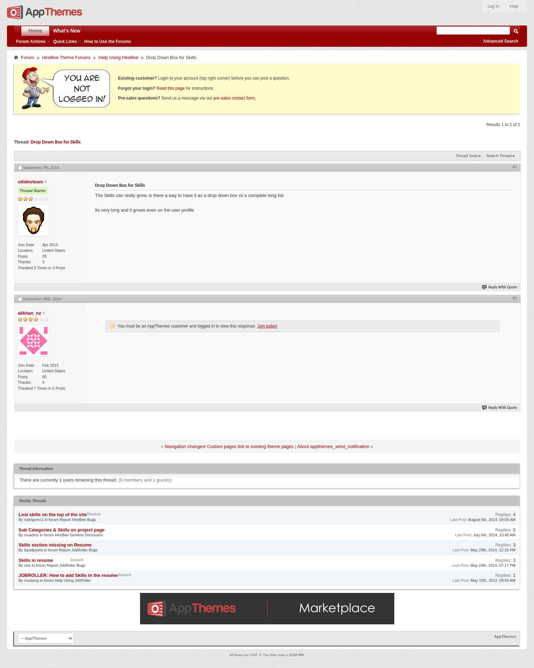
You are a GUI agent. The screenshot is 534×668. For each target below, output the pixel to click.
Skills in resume (36, 560)
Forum (27, 57)
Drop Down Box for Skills (56, 142)
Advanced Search (500, 41)
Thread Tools (467, 156)
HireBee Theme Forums (66, 57)
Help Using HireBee (118, 57)
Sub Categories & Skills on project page (61, 530)
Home (35, 31)
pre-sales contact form (234, 98)
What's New (66, 31)
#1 (515, 166)
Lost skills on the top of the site (53, 514)
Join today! (267, 326)
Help (514, 6)
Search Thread (499, 156)
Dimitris (94, 514)
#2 (515, 298)
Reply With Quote (500, 287)
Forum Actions (30, 41)
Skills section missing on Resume (55, 545)
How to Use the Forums (107, 41)
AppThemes (505, 636)
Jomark (76, 560)
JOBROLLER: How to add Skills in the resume (68, 575)
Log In (493, 6)
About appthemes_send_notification (333, 446)
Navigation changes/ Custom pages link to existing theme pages (229, 446)
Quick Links (65, 41)
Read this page (170, 88)
